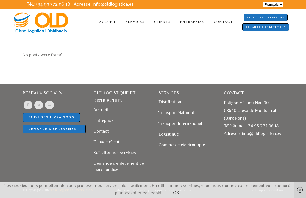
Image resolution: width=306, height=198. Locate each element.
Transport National (176, 113)
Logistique (168, 135)
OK (176, 193)
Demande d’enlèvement (265, 27)
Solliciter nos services (114, 153)
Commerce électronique (181, 145)
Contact (101, 132)
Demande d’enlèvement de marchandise (118, 167)
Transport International (180, 124)
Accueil (100, 110)
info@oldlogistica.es (113, 4)
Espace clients (107, 142)
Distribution (169, 103)
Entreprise (103, 121)
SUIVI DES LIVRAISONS (266, 17)
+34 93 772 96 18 (53, 4)
